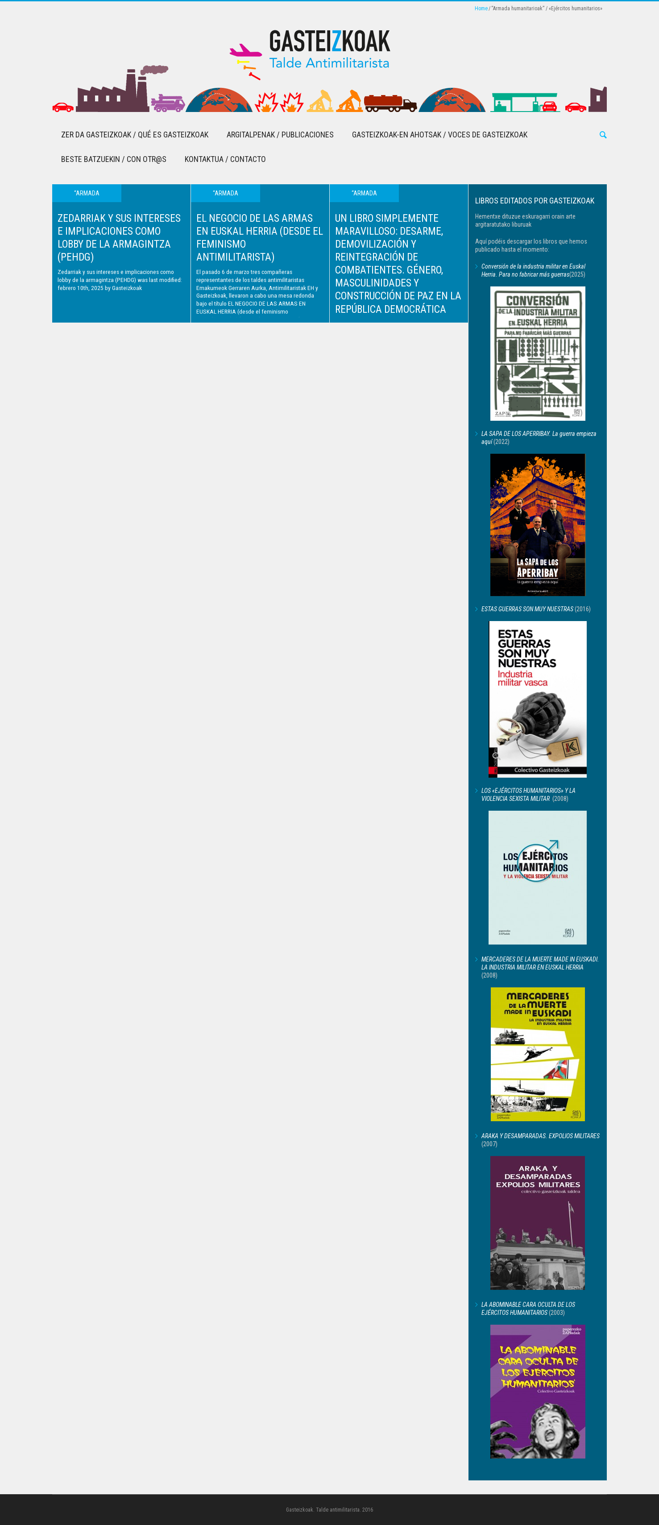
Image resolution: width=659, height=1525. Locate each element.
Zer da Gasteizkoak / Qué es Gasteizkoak (134, 134)
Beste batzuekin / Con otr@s (113, 159)
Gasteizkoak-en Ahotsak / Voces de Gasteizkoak (439, 134)
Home (481, 8)
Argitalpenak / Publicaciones (280, 134)
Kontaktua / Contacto (225, 159)
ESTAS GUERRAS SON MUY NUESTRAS (527, 609)
